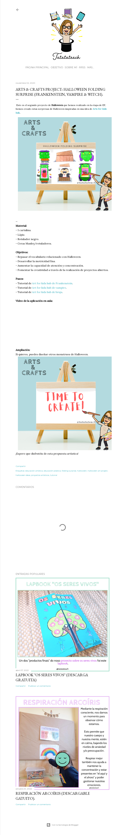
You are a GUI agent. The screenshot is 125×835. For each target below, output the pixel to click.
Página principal (37, 67)
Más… (90, 67)
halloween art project (98, 471)
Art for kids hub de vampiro (49, 287)
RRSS (82, 67)
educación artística (34, 471)
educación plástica (52, 471)
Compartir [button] (21, 466)
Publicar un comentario (39, 686)
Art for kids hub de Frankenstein (52, 283)
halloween (82, 471)
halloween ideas (23, 475)
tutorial (53, 475)
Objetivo (57, 67)
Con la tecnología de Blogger (63, 825)
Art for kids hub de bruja (47, 292)
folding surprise (69, 471)
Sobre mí (71, 67)
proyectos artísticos (40, 475)
